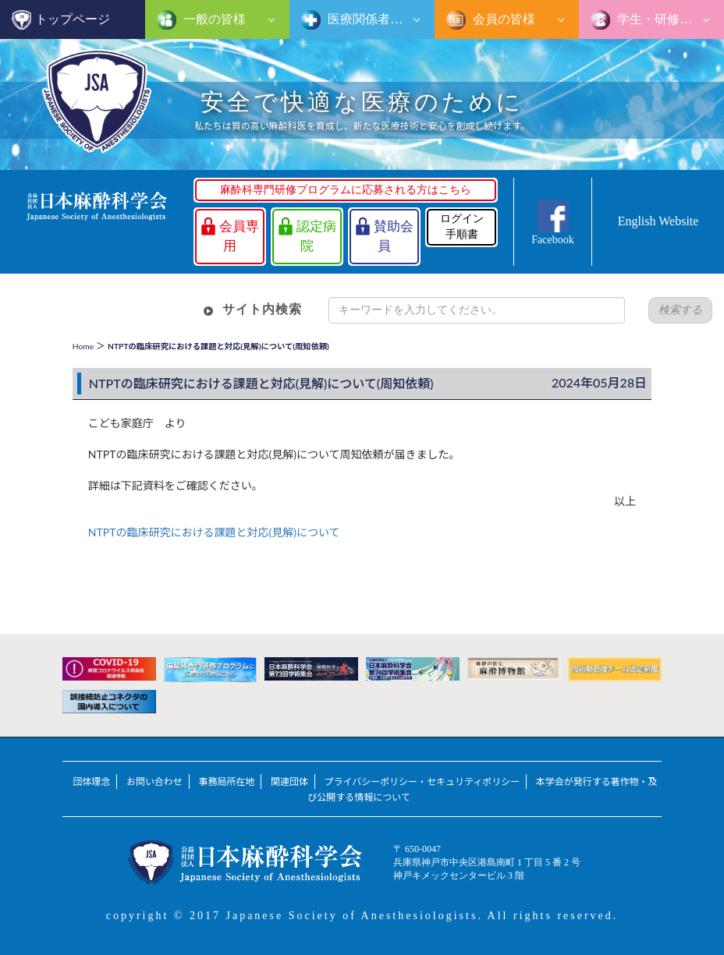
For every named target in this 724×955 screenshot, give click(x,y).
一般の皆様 (213, 19)
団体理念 (91, 781)
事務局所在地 (226, 781)
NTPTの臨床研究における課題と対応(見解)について (214, 532)
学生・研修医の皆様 (669, 19)
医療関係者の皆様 (376, 19)
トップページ (72, 19)
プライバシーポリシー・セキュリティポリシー (422, 781)
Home (83, 346)
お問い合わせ (154, 781)
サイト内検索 (262, 309)
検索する (680, 310)
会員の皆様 (502, 19)
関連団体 (289, 781)
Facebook (552, 240)
